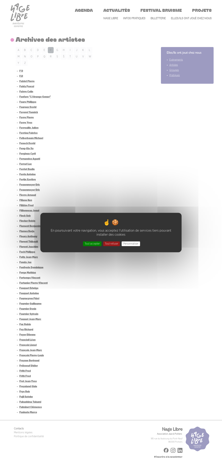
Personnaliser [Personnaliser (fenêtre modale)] (130, 243)
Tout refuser (111, 243)
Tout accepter (92, 243)
